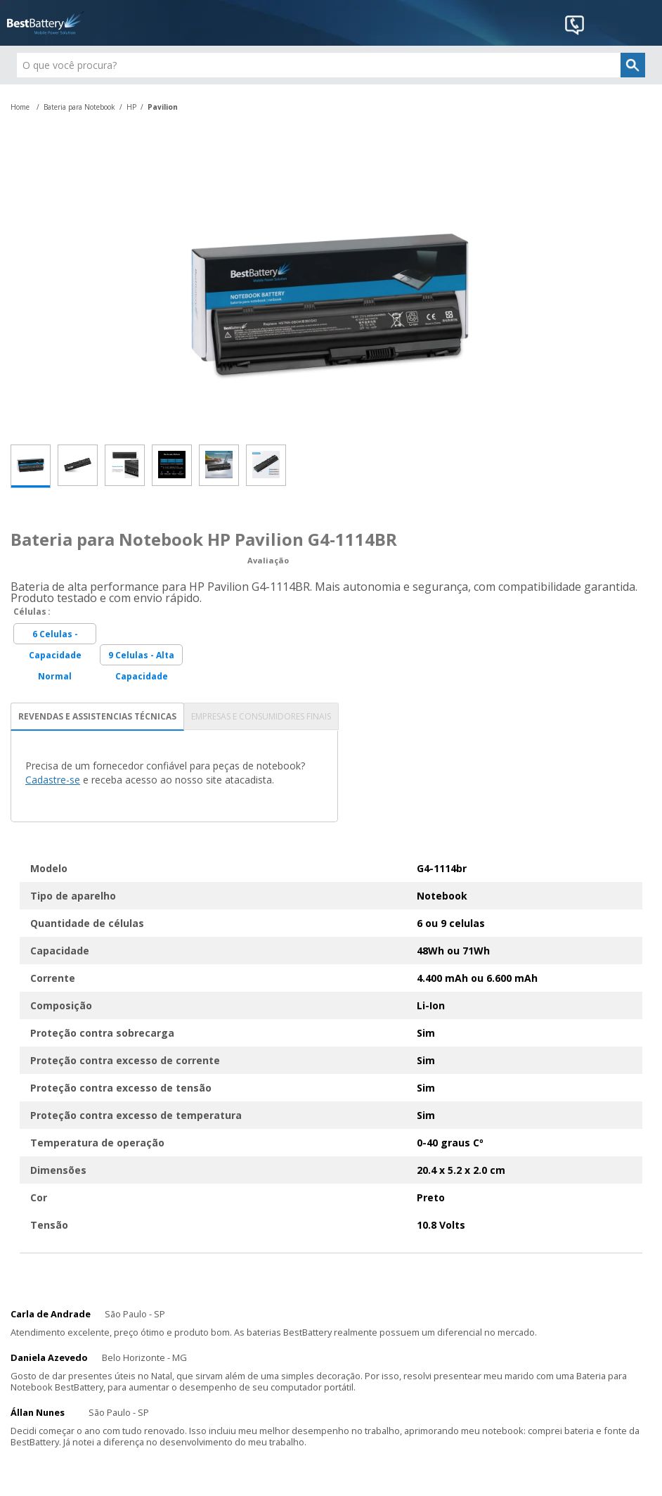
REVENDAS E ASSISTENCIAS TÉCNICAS (97, 716)
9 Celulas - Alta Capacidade (141, 657)
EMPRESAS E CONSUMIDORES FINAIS (261, 716)
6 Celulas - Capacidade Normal (55, 636)
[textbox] (331, 65)
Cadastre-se (52, 779)
